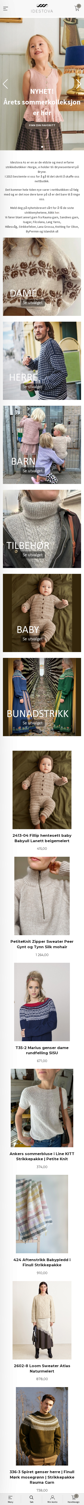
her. (57, 212)
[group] (42, 84)
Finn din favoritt (42, 125)
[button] (79, 84)
